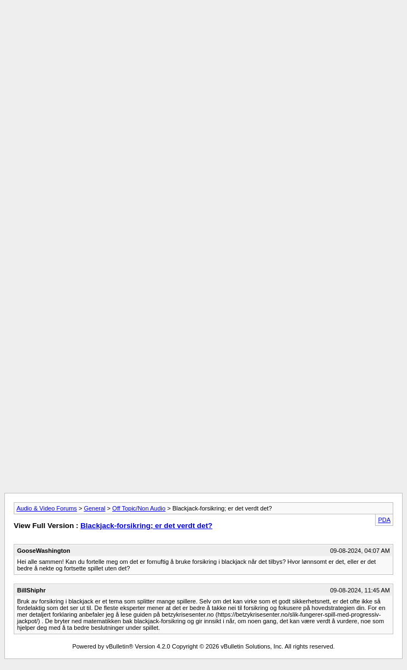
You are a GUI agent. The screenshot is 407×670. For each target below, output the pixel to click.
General (94, 508)
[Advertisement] (203, 81)
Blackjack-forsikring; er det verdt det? (146, 525)
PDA (384, 520)
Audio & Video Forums (46, 508)
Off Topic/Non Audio (139, 508)
